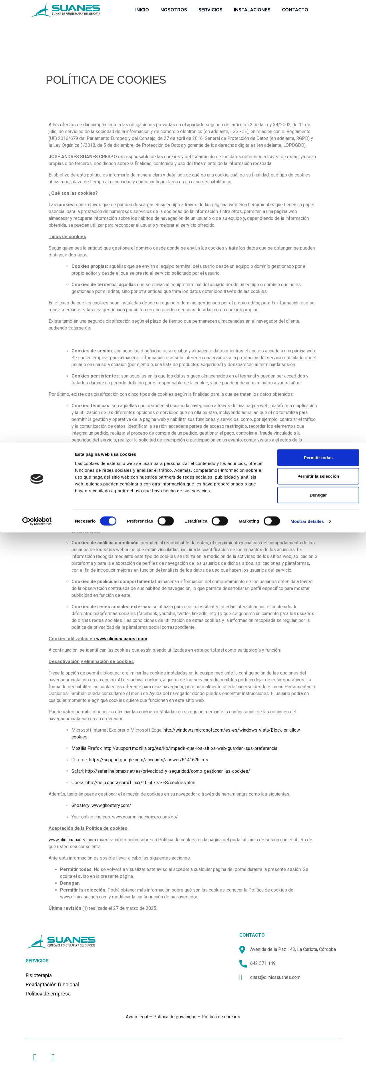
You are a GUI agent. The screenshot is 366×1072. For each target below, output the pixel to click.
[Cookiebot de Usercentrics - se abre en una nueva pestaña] (37, 79)
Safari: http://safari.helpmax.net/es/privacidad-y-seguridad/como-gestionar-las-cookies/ (160, 771)
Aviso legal (137, 1016)
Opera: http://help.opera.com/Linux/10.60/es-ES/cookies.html (133, 782)
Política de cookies (221, 1016)
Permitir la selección (318, 33)
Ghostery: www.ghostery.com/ (101, 805)
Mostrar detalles (307, 78)
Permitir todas (318, 15)
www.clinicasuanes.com (121, 638)
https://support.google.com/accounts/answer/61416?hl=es (148, 759)
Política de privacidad (174, 1016)
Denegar (318, 52)
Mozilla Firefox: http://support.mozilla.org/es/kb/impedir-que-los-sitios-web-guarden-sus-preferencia (174, 748)
